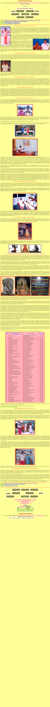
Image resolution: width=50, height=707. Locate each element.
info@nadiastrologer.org (29, 509)
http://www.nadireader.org (21, 510)
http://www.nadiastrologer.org (22, 509)
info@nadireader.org (29, 510)
